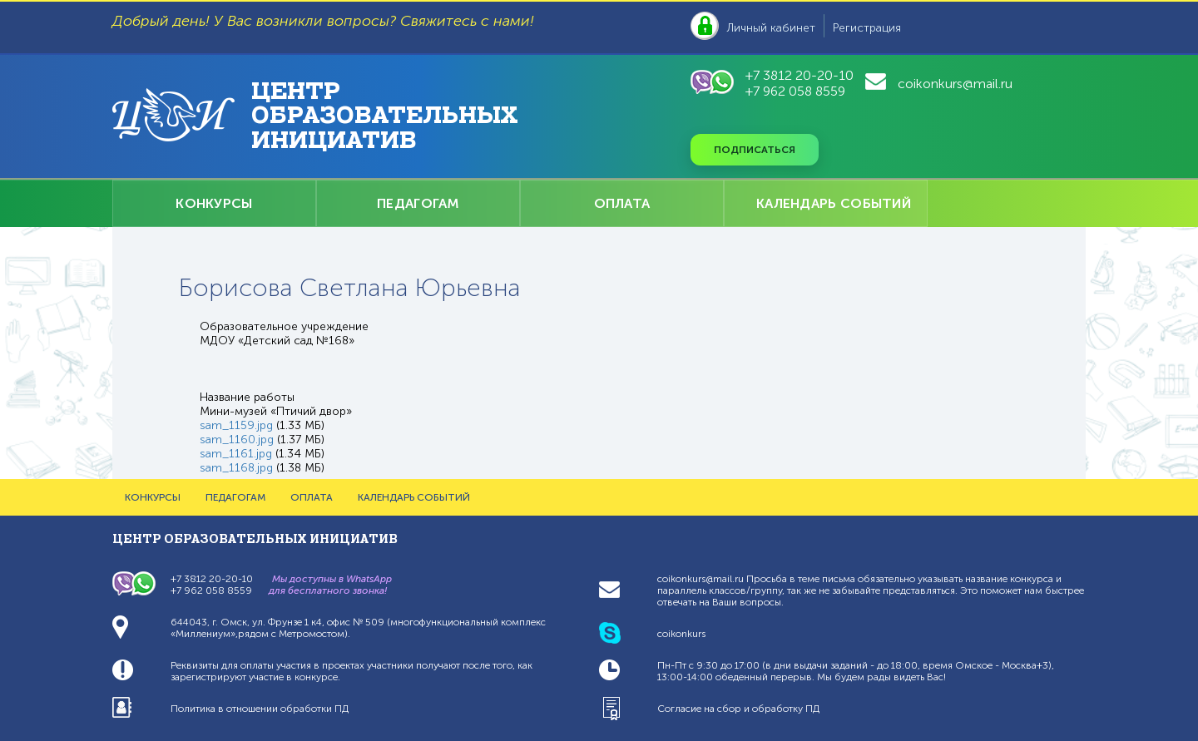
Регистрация (867, 28)
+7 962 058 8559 (795, 91)
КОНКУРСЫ (214, 203)
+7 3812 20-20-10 (799, 75)
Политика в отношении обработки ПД (260, 708)
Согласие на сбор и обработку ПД (738, 708)
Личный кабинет (771, 28)
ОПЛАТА (622, 203)
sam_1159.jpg (236, 425)
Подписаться (754, 150)
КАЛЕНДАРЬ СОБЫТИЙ (833, 203)
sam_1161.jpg (236, 454)
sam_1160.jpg (237, 439)
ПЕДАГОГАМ (418, 203)
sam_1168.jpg (236, 468)
